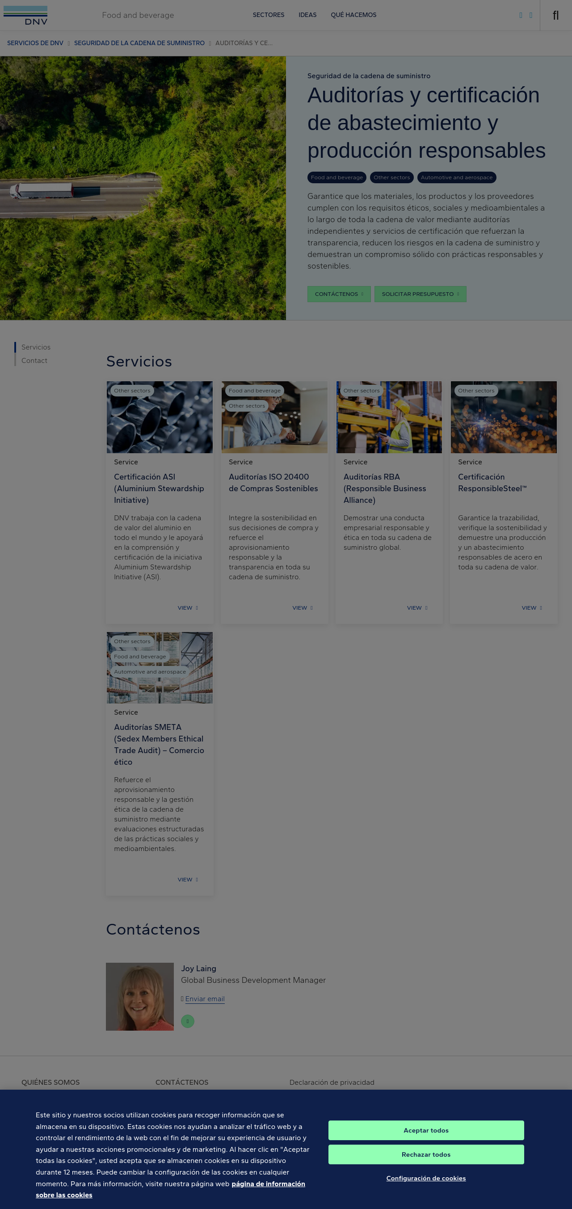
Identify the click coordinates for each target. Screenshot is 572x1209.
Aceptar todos (426, 1141)
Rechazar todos (426, 1165)
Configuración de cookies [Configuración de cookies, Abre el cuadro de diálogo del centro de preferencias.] (426, 1188)
